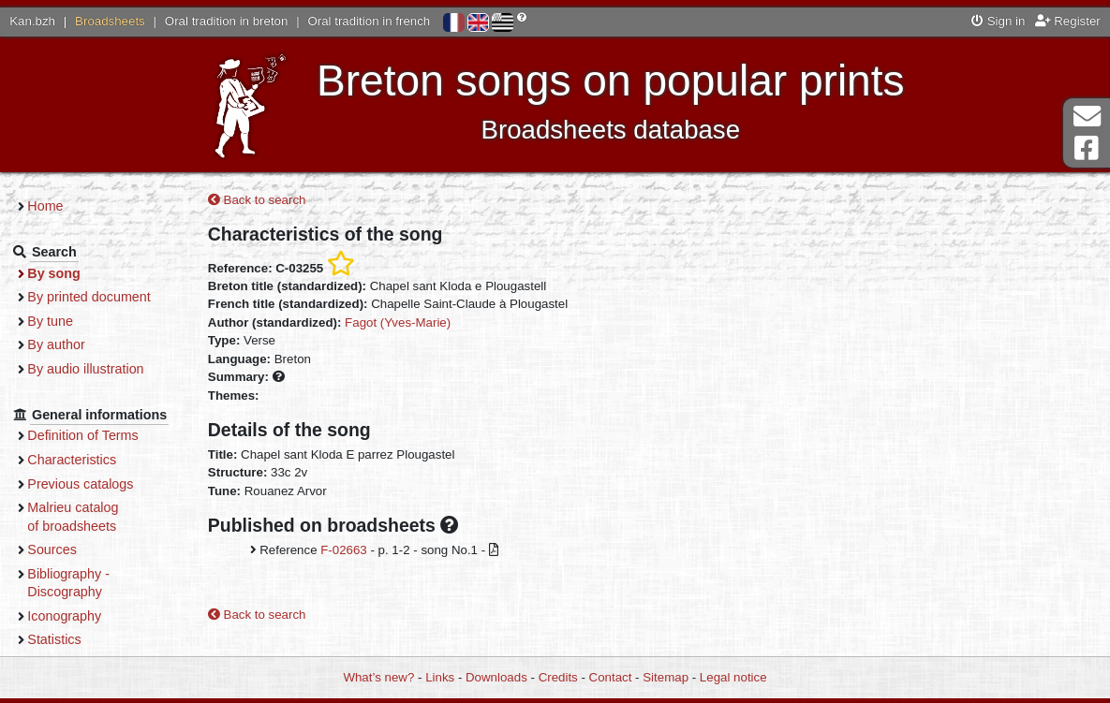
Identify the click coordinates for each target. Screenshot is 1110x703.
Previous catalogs (91, 483)
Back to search (266, 201)
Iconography (75, 615)
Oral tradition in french (368, 21)
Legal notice (733, 677)
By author (67, 344)
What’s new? (378, 677)
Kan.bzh (32, 21)
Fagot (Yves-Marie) (407, 322)
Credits (558, 677)
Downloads (496, 677)
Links (439, 677)
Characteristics (82, 459)
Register (1068, 21)
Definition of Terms (93, 435)
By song (65, 273)
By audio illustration (96, 368)
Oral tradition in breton (227, 21)
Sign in (998, 21)
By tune (61, 321)
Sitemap (665, 677)
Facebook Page (1087, 148)
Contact (610, 677)
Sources (63, 549)
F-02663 (353, 551)
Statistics (65, 639)
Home (56, 205)
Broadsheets (110, 21)
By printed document (99, 296)
